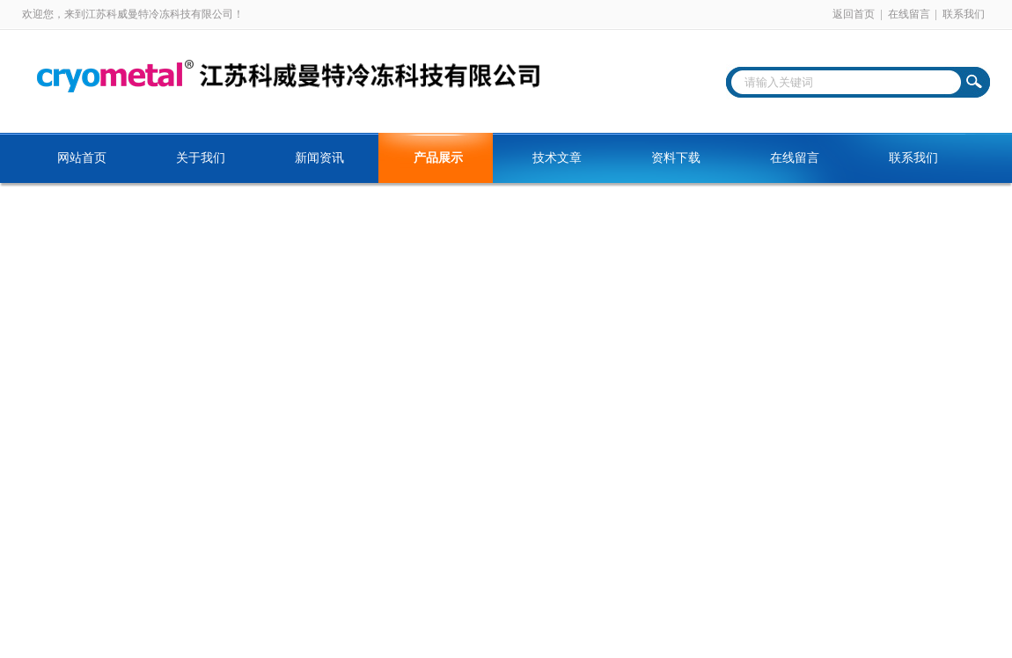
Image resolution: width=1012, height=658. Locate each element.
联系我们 (963, 14)
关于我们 (200, 157)
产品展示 (438, 157)
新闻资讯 (319, 157)
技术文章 (557, 157)
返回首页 (853, 14)
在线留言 (909, 14)
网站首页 (81, 157)
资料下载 (675, 157)
